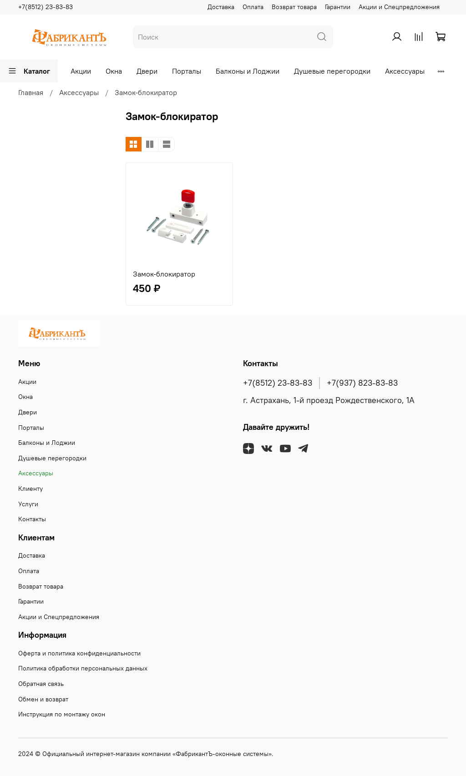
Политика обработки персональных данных (82, 668)
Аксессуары (405, 71)
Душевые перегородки (332, 71)
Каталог (29, 71)
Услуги (28, 504)
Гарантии (337, 7)
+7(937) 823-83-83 (362, 383)
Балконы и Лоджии (247, 71)
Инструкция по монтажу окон (61, 714)
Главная (30, 92)
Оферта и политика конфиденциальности (79, 653)
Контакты (32, 519)
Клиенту (30, 488)
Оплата (253, 7)
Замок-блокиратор (164, 273)
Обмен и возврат (43, 699)
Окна (114, 71)
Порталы (186, 71)
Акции (81, 71)
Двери (147, 71)
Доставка (221, 7)
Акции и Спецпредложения (399, 7)
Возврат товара (294, 7)
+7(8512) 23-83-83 (45, 7)
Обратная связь (41, 684)
